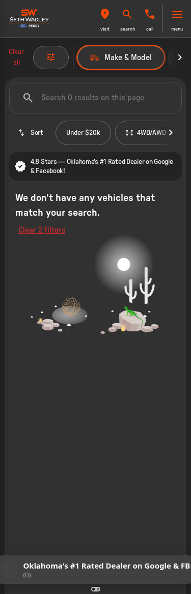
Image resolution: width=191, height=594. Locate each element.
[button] (105, 18)
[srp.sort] (30, 133)
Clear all (16, 57)
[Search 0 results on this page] (95, 98)
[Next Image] (180, 57)
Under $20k (83, 132)
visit (105, 29)
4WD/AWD (146, 132)
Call (149, 29)
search (127, 29)
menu (177, 29)
